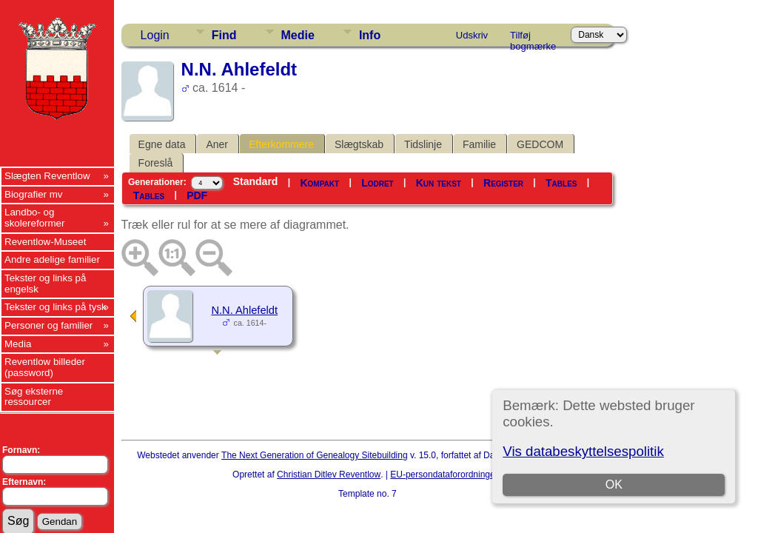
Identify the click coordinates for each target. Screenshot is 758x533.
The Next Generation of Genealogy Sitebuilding (314, 455)
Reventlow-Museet (45, 241)
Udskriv (472, 35)
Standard (255, 181)
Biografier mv (33, 194)
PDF (197, 195)
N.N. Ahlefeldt (244, 310)
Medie (298, 35)
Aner (217, 144)
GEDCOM (540, 144)
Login (155, 35)
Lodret (377, 183)
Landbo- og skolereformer (34, 218)
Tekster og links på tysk (55, 306)
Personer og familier (48, 325)
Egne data (162, 144)
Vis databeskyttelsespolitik (583, 451)
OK (614, 484)
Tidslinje (423, 144)
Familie (479, 144)
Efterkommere (281, 144)
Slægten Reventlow (47, 175)
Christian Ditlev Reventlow (328, 474)
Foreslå (155, 163)
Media (17, 343)
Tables (561, 183)
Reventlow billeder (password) (44, 367)
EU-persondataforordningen (445, 474)
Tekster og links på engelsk (45, 283)
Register (503, 183)
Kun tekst (438, 183)
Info (369, 35)
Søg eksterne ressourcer (33, 397)
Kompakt (319, 183)
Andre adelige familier (52, 259)
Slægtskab (359, 144)
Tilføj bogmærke (533, 38)
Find (224, 35)
